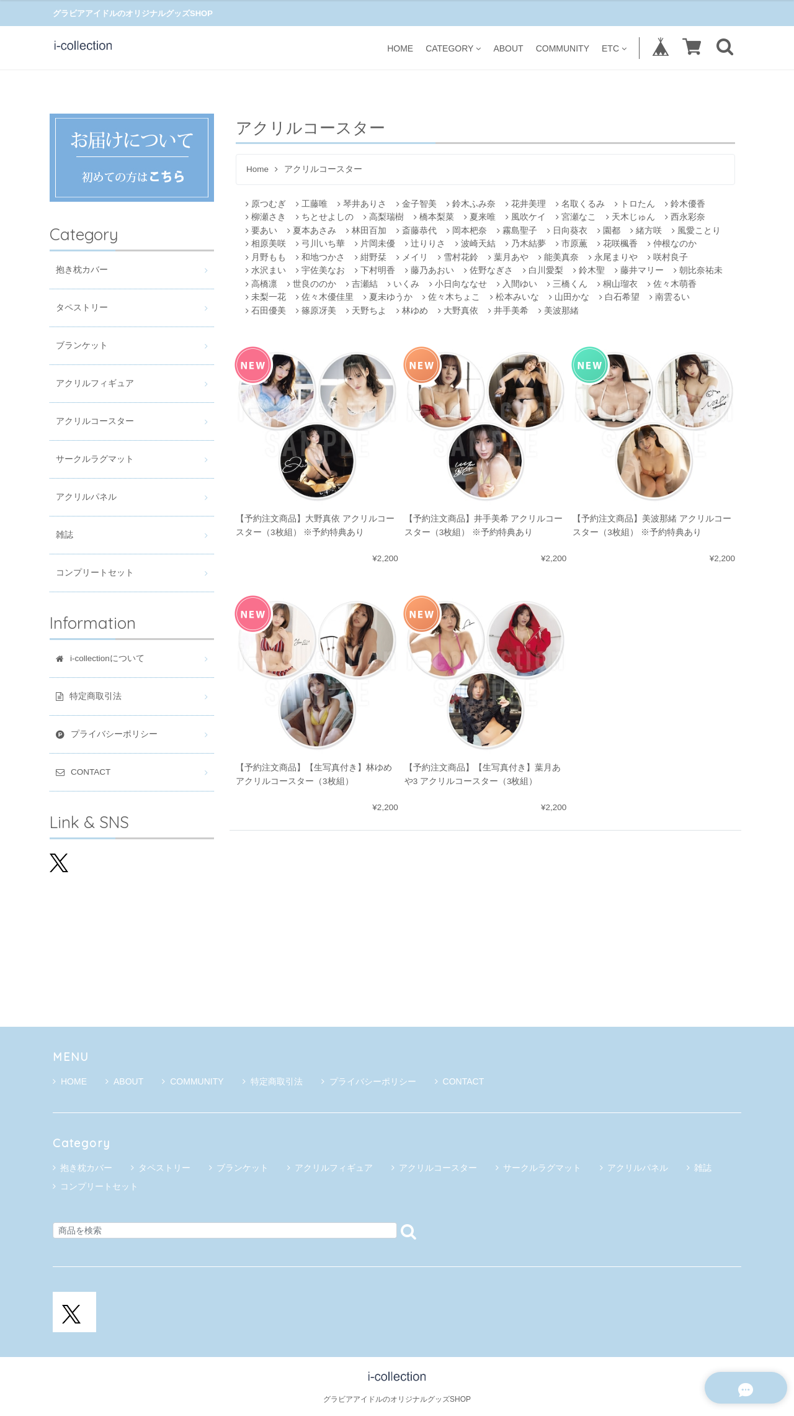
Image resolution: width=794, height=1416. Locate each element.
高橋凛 (261, 284)
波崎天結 (475, 243)
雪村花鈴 (458, 257)
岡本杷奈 (467, 230)
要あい (261, 230)
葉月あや (508, 257)
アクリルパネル (86, 497)
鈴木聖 (589, 270)
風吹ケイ (526, 217)
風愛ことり (696, 230)
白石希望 (619, 297)
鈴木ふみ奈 (471, 204)
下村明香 (375, 270)
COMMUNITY (562, 48)
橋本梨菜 (434, 217)
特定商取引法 (273, 1081)
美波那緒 (558, 310)
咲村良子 (668, 257)
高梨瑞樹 (384, 217)
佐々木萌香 (672, 284)
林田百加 (366, 230)
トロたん (635, 204)
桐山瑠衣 (617, 284)
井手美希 (508, 310)
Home (257, 169)
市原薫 (571, 243)
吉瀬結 (362, 284)
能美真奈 (558, 257)
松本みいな (514, 297)
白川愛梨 (543, 270)
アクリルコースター (95, 421)
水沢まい (266, 270)
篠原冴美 (316, 310)
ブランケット (82, 345)
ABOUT (508, 48)
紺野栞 (370, 257)
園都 (608, 230)
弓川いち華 (320, 243)
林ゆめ (412, 310)
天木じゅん (630, 217)
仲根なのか (672, 243)
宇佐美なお (320, 270)
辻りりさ (425, 243)
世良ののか (311, 284)
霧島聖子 (517, 230)
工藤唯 (312, 204)
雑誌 (64, 534)
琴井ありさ (361, 204)
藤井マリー (639, 270)
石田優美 (266, 310)
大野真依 (458, 310)
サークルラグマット (95, 459)
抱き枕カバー (82, 269)
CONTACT (459, 1081)
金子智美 (416, 204)
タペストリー (82, 307)
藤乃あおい (429, 270)
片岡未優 (375, 243)
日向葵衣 (567, 230)
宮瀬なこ (576, 217)
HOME (400, 48)
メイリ (412, 257)
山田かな (569, 297)
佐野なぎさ (488, 270)
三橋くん (567, 284)
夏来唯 (480, 217)
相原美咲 (266, 243)
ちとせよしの (325, 217)
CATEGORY (453, 48)
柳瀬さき (266, 217)
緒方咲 (646, 230)
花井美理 (526, 204)
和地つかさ (320, 257)
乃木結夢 (526, 243)
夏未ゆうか (388, 297)
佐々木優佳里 (325, 297)
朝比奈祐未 (698, 270)
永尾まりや (613, 257)
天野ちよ (366, 310)
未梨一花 (266, 297)
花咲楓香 (617, 243)
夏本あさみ (311, 230)
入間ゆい (517, 284)
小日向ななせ (458, 284)
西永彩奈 (685, 217)
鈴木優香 (685, 204)
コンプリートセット (95, 572)
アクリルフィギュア (95, 383)
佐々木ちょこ (451, 297)
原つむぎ (266, 204)
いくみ (403, 284)
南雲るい (669, 297)
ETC (614, 48)
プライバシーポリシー (368, 1081)
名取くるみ (580, 204)
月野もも (266, 257)
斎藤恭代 (416, 230)
